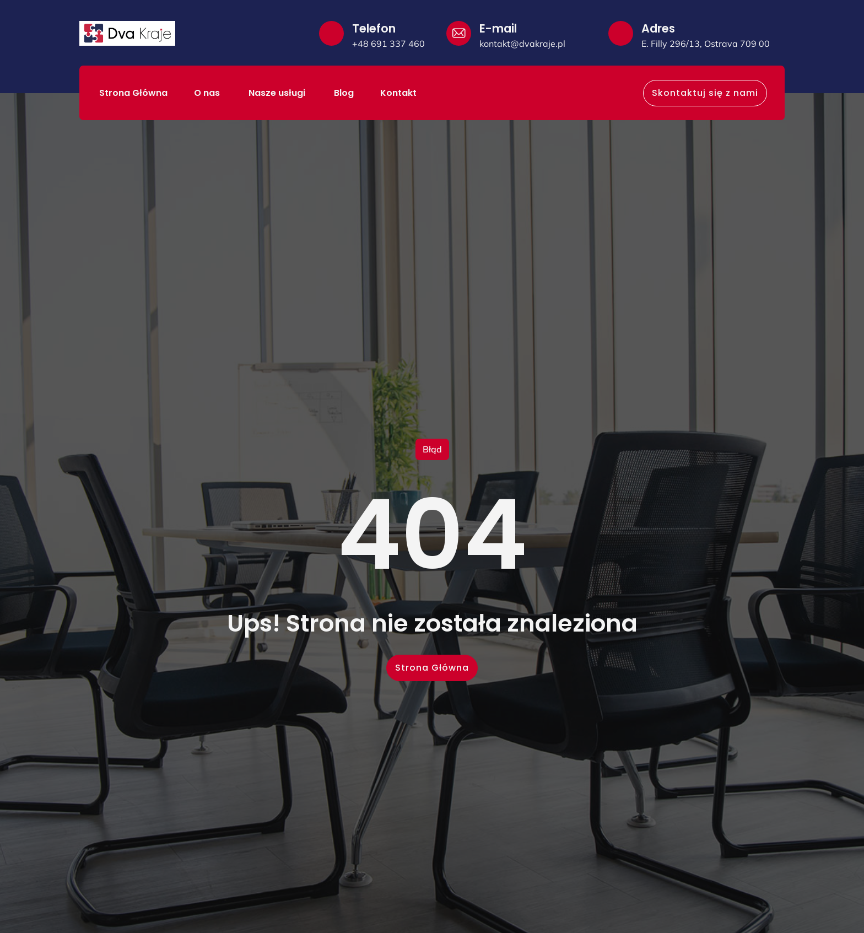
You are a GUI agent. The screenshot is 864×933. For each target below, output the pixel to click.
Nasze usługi (278, 93)
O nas (208, 93)
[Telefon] (331, 33)
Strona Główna (133, 93)
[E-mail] (458, 33)
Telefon (374, 28)
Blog (344, 93)
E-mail (498, 28)
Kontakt (398, 93)
